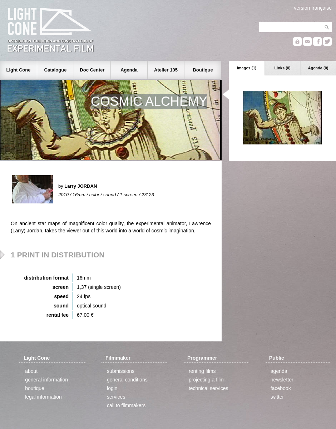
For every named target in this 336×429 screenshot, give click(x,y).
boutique (34, 388)
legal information (43, 397)
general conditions (127, 380)
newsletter (282, 380)
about (31, 371)
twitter (277, 397)
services (116, 397)
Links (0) (282, 68)
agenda (279, 371)
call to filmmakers (126, 405)
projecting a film (206, 380)
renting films (202, 371)
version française (313, 8)
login (112, 388)
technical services (208, 388)
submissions (120, 371)
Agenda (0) (318, 68)
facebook (281, 388)
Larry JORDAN (80, 186)
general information (46, 380)
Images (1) (246, 68)
